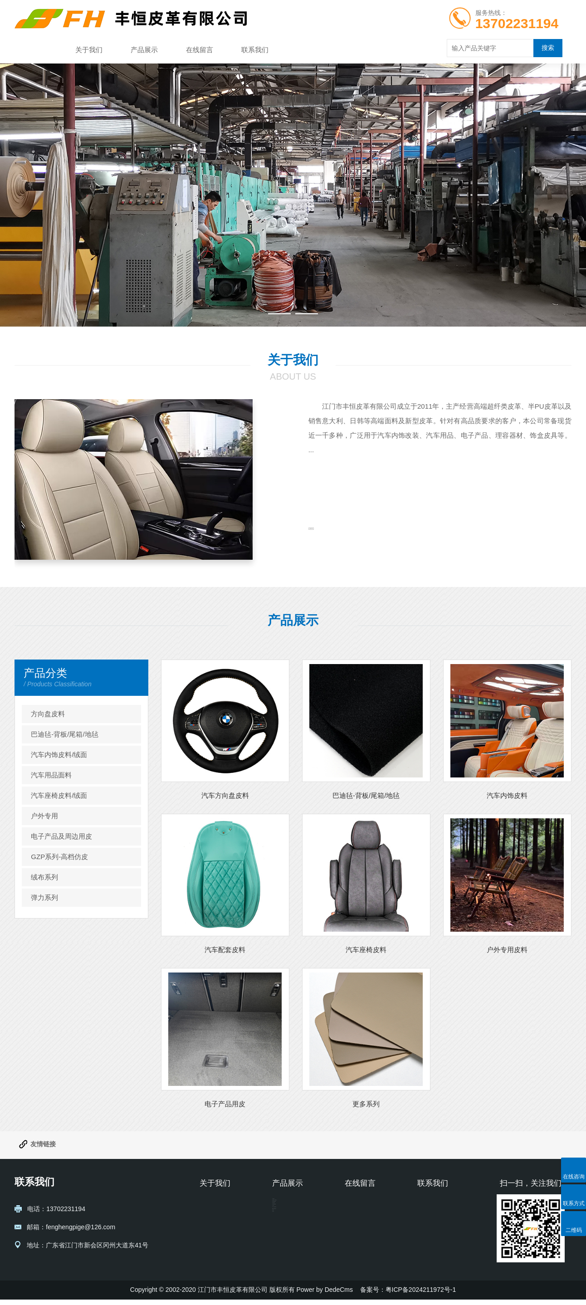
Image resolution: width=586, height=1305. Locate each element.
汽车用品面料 (51, 775)
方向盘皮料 (48, 714)
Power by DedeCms (324, 1295)
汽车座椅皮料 (366, 949)
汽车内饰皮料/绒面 (59, 754)
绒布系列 (44, 877)
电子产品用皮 (225, 1104)
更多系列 (366, 1104)
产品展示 (144, 50)
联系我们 (255, 50)
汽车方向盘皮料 (225, 795)
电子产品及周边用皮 (61, 836)
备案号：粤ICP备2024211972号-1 (408, 1295)
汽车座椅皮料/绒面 (59, 795)
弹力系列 (44, 897)
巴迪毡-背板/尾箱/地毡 (64, 734)
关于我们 (89, 50)
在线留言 (199, 50)
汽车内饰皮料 (507, 795)
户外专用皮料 (507, 949)
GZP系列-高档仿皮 (59, 856)
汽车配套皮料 (225, 949)
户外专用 (44, 816)
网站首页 (33, 50)
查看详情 (336, 550)
